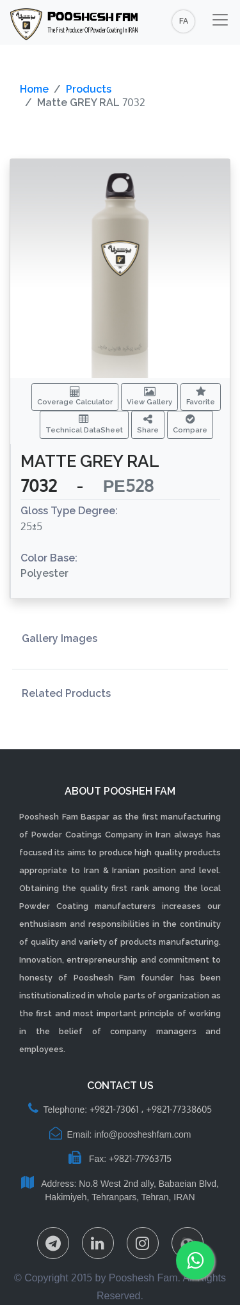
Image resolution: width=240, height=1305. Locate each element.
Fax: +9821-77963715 (120, 1159)
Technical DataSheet (84, 424)
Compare (190, 424)
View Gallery (149, 396)
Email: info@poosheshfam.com (120, 1134)
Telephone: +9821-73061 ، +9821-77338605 (120, 1109)
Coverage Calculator (75, 396)
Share (148, 424)
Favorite (200, 396)
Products (88, 89)
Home (34, 89)
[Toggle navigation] (220, 19)
